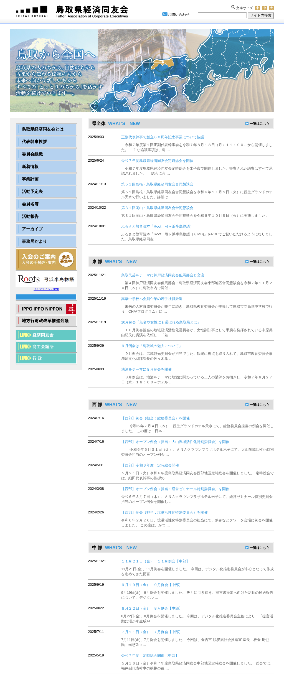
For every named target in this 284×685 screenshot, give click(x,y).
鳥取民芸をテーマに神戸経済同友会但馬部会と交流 (162, 275)
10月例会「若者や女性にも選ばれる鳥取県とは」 (161, 322)
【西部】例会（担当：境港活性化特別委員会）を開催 (164, 512)
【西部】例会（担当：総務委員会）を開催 (155, 418)
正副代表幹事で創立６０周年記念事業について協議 (162, 137)
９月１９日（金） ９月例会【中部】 (151, 585)
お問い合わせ (178, 14)
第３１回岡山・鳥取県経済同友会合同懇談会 (157, 208)
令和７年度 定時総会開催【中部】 (150, 655)
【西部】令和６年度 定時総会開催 (150, 465)
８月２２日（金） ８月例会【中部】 (151, 608)
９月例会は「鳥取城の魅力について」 (151, 346)
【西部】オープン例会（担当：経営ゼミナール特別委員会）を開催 (175, 489)
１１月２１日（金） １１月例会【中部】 (155, 561)
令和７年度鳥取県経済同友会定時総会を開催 (157, 161)
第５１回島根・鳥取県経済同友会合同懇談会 (157, 184)
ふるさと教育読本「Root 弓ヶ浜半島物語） (157, 226)
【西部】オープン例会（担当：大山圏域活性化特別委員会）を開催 (175, 442)
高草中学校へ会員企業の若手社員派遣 (151, 299)
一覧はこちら (260, 124)
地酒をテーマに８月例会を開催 (146, 369)
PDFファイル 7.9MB (46, 288)
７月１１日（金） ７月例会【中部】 (151, 632)
